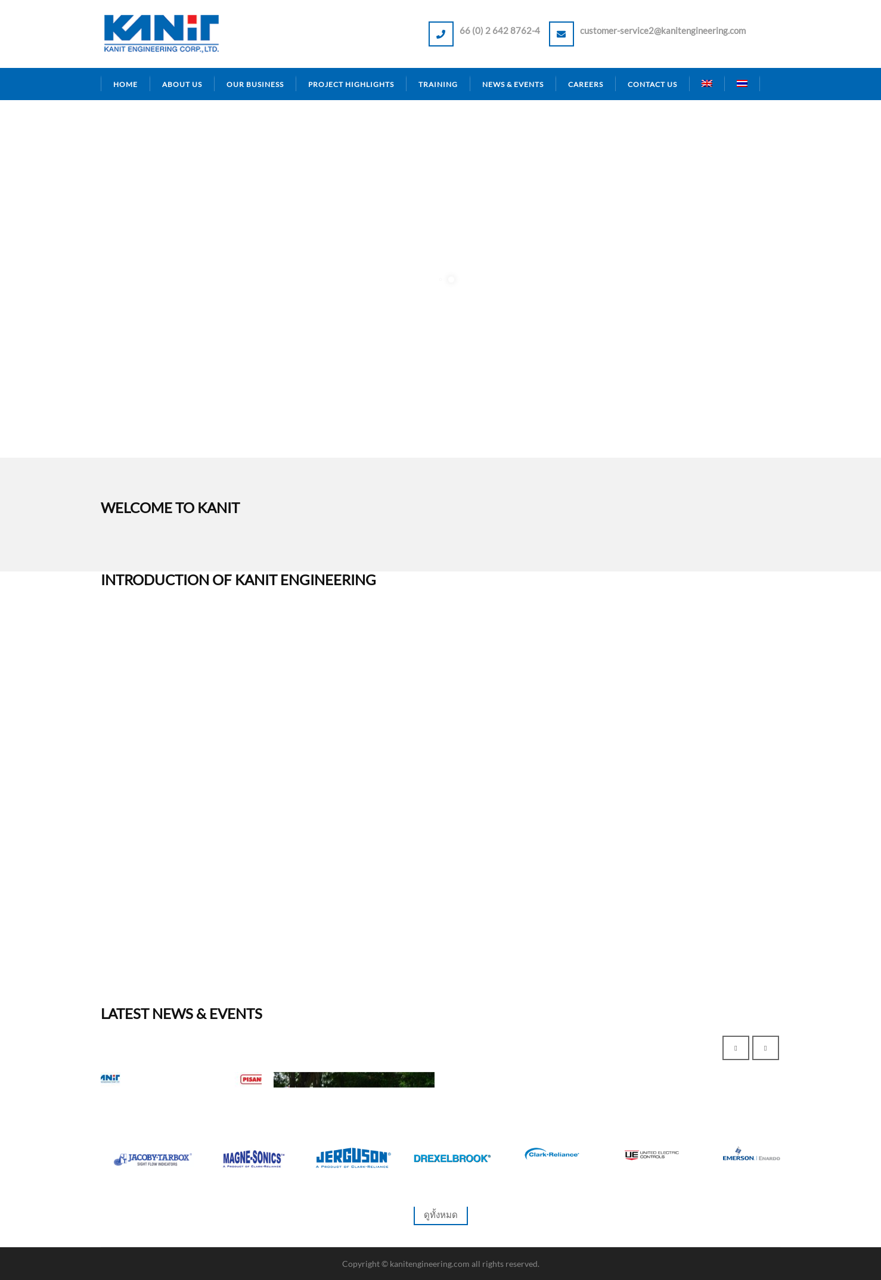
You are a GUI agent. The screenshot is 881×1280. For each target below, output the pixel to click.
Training (438, 84)
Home (125, 84)
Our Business (255, 84)
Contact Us (652, 84)
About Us (182, 84)
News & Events (513, 84)
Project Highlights (351, 84)
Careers (585, 84)
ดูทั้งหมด (441, 1214)
